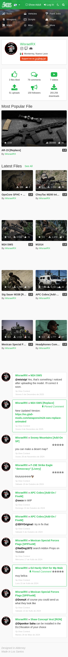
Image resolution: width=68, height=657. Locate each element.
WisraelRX (27, 44)
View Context (22, 391)
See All (29, 166)
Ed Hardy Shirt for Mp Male (47, 568)
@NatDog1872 (23, 548)
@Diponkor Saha (25, 623)
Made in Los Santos (12, 651)
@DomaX (20, 599)
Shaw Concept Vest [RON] (46, 619)
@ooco (19, 500)
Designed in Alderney (13, 648)
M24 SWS (36, 375)
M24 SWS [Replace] (42, 402)
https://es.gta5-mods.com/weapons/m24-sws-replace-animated (38, 418)
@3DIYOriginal (24, 524)
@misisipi (21, 379)
